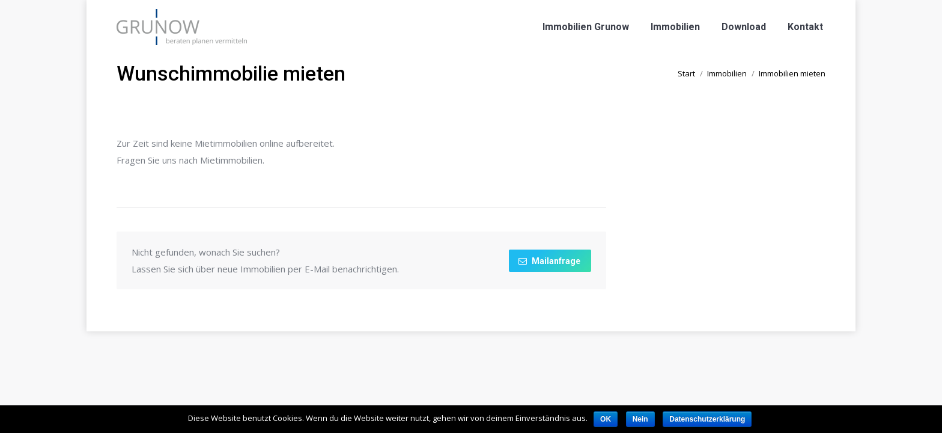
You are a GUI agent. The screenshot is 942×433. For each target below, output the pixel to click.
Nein (640, 419)
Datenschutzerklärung (707, 419)
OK (605, 419)
